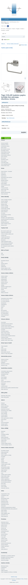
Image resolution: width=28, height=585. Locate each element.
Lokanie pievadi (4, 386)
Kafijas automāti (4, 570)
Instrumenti (3, 383)
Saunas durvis (4, 526)
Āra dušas (3, 213)
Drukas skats (23, 44)
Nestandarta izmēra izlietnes (6, 298)
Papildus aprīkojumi (5, 546)
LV (3, 33)
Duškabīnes (3, 174)
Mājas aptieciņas (4, 389)
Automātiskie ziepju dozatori (6, 371)
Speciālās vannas (4, 159)
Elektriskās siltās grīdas (5, 395)
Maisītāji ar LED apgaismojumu (7, 217)
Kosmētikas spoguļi (5, 450)
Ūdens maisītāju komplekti (6, 199)
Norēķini (22, 28)
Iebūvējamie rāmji (4, 374)
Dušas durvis (3, 175)
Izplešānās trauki (4, 514)
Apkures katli (3, 404)
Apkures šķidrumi (4, 425)
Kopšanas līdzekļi (4, 337)
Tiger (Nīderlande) (10, 118)
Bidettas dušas (4, 204)
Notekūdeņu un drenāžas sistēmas (8, 555)
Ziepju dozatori (4, 470)
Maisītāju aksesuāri (5, 222)
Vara (2, 262)
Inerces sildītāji (4, 412)
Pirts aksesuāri (4, 529)
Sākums (3, 43)
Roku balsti (3, 483)
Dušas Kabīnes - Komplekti (6, 171)
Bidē (2, 253)
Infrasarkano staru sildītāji (6, 410)
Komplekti (3, 291)
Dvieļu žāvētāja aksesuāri (6, 269)
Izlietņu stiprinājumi (5, 314)
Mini (2, 308)
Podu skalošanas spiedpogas (7, 242)
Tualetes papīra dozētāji (6, 474)
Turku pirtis (3, 537)
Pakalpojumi (8, 28)
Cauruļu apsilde (4, 415)
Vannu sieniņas (4, 156)
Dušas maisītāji (4, 202)
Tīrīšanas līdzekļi (4, 187)
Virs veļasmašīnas (4, 313)
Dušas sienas (3, 178)
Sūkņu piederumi (4, 516)
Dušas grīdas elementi (5, 352)
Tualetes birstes (4, 462)
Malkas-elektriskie (4, 437)
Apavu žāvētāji (4, 413)
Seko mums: (5, 26)
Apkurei (2, 496)
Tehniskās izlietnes (5, 331)
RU (5, 33)
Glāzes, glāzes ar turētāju (6, 455)
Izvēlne (7, 19)
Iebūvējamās (3, 303)
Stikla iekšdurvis (4, 549)
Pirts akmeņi (3, 541)
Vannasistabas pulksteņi (6, 482)
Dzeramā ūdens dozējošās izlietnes (8, 335)
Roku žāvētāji (3, 377)
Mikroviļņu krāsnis (4, 566)
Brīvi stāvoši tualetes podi (6, 231)
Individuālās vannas (5, 153)
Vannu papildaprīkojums (6, 164)
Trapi (2, 347)
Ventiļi (2, 380)
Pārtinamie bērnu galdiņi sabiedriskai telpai (9, 387)
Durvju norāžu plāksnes (5, 381)
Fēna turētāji (3, 471)
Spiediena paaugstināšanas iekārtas (8, 507)
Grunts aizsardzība (5, 422)
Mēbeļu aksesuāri (4, 292)
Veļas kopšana (4, 360)
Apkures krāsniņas (5, 406)
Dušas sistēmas (4, 211)
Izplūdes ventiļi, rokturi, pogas (7, 340)
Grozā (5, 39)
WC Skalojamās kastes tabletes (7, 246)
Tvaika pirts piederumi (5, 523)
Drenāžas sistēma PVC (5, 558)
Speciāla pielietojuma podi (6, 244)
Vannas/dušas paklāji (5, 467)
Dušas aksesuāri (4, 193)
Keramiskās (3, 322)
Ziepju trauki (3, 465)
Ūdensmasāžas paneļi (5, 184)
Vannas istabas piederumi (6, 480)
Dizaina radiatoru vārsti (5, 268)
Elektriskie (3, 265)
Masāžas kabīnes (4, 180)
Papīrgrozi (3, 362)
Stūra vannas (3, 147)
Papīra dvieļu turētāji (5, 476)
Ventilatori (3, 375)
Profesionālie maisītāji (5, 208)
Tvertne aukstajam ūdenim (6, 444)
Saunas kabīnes (4, 534)
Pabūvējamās (4, 304)
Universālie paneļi (4, 162)
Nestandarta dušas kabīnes (6, 177)
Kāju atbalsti (3, 485)
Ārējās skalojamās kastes (6, 241)
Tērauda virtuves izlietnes (6, 325)
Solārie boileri (4, 440)
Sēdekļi (2, 186)
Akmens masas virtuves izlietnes (7, 326)
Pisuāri (2, 254)
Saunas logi (3, 528)
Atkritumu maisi (4, 365)
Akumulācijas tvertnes (5, 438)
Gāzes (2, 432)
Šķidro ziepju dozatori (5, 332)
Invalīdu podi (3, 235)
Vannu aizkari (3, 161)
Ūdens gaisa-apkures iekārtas (7, 418)
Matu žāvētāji (3, 378)
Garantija (3, 30)
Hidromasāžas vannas (5, 152)
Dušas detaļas (4, 220)
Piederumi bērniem (5, 477)
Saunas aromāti (4, 540)
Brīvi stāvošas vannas (5, 149)
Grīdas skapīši (4, 280)
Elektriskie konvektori (5, 409)
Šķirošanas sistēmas (5, 363)
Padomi (13, 28)
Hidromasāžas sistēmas (6, 155)
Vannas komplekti (4, 143)
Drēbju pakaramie (4, 452)
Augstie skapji (4, 277)
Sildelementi (3, 266)
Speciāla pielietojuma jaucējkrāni (7, 219)
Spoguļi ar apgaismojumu (6, 286)
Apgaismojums (4, 283)
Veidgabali (3, 384)
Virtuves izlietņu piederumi (6, 338)
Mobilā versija (14, 576)
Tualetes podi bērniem (5, 237)
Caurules (3, 547)
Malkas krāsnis (4, 525)
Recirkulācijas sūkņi (5, 498)
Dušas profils (3, 350)
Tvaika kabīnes (4, 181)
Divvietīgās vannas (5, 150)
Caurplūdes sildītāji (5, 434)
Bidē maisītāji (3, 216)
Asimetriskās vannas (5, 146)
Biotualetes (3, 240)
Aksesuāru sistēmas (5, 488)
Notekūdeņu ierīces (5, 504)
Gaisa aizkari (3, 419)
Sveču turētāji (4, 486)
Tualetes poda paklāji (5, 468)
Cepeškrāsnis (4, 567)
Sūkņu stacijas (4, 511)
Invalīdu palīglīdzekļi (5, 372)
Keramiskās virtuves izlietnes (7, 323)
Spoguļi (2, 285)
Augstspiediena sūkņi (5, 493)
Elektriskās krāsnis (5, 522)
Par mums (3, 28)
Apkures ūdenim (4, 263)
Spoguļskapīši (4, 279)
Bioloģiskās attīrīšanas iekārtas (7, 557)
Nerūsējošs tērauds (5, 260)
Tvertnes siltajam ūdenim (6, 443)
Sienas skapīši (4, 288)
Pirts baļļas (3, 532)
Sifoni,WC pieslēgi (4, 560)
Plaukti (2, 289)
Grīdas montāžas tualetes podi (7, 234)
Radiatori (3, 403)
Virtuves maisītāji (4, 207)
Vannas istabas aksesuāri (13, 43)
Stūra (2, 307)
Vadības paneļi (4, 538)
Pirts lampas (3, 535)
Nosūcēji (3, 569)
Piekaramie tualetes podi (6, 232)
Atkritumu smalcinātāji (5, 334)
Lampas (2, 458)
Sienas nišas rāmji (4, 189)
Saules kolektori (4, 416)
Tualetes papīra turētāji (7, 47)
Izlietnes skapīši (4, 276)
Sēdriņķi (2, 247)
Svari (2, 473)
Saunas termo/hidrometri (6, 543)
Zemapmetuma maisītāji (6, 214)
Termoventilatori (4, 407)
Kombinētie (3, 435)
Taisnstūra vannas (4, 144)
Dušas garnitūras (4, 210)
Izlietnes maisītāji (4, 205)
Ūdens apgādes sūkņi (5, 513)
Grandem (14, 580)
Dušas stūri (3, 173)
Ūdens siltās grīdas (5, 397)
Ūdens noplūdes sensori (6, 223)
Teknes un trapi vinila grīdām (7, 353)
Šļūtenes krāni (4, 225)
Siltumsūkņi (3, 505)
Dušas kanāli (3, 349)
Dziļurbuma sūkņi (4, 501)
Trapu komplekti (4, 346)
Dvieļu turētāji (4, 453)
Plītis (2, 421)
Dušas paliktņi (4, 183)
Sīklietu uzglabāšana (5, 479)
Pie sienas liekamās (5, 299)
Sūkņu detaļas (4, 510)
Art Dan (22, 578)
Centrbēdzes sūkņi (5, 495)
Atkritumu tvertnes (4, 359)
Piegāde (17, 28)
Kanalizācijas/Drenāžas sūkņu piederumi (9, 508)
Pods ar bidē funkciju (5, 238)
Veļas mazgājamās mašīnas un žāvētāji (9, 572)
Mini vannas (3, 158)
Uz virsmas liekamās (5, 301)
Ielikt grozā (6, 138)
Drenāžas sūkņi (4, 499)
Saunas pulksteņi (4, 544)
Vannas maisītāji (4, 201)
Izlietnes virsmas (4, 282)
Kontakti (7, 30)
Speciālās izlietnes (5, 312)
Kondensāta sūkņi (4, 502)
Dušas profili (3, 190)
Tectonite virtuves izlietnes (6, 328)
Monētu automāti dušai (5, 192)
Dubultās (3, 306)
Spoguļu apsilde (4, 424)
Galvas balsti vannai (5, 165)
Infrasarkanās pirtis (5, 531)
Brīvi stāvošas (4, 310)
